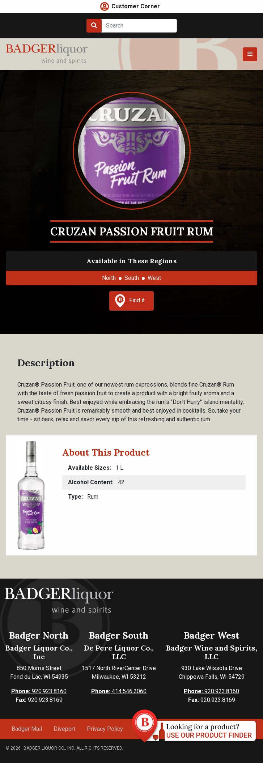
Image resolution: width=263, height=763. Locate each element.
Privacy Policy (105, 728)
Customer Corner (135, 6)
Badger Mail (27, 728)
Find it (130, 301)
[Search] (139, 26)
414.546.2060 (119, 691)
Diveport (64, 728)
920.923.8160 (39, 691)
